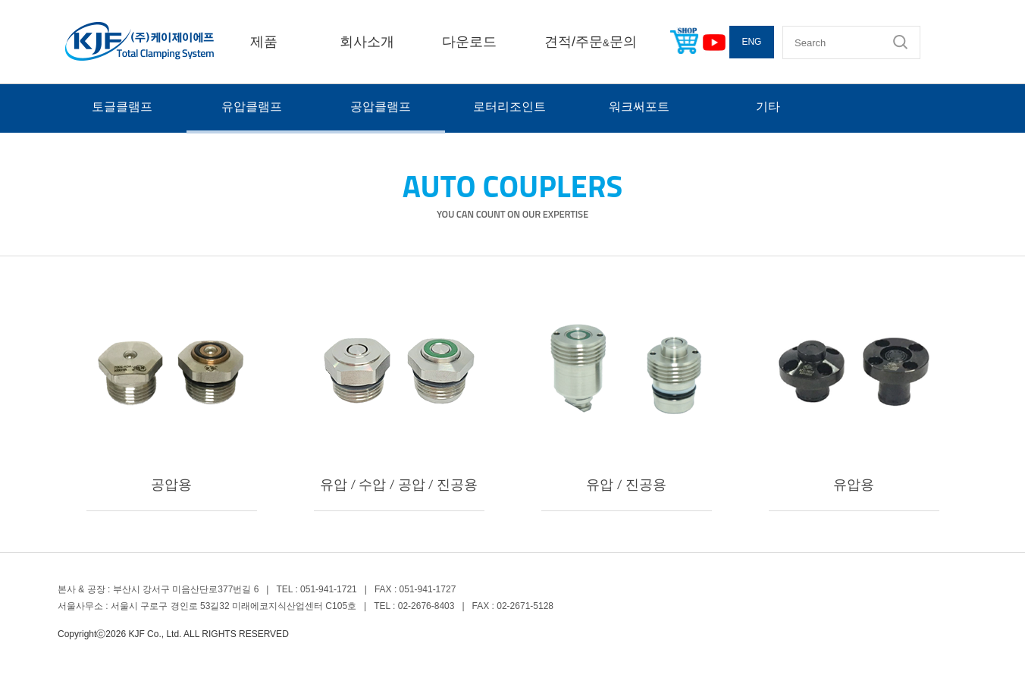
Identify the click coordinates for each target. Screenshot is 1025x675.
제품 (263, 41)
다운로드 (469, 41)
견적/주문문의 (590, 41)
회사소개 (367, 41)
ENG (751, 41)
